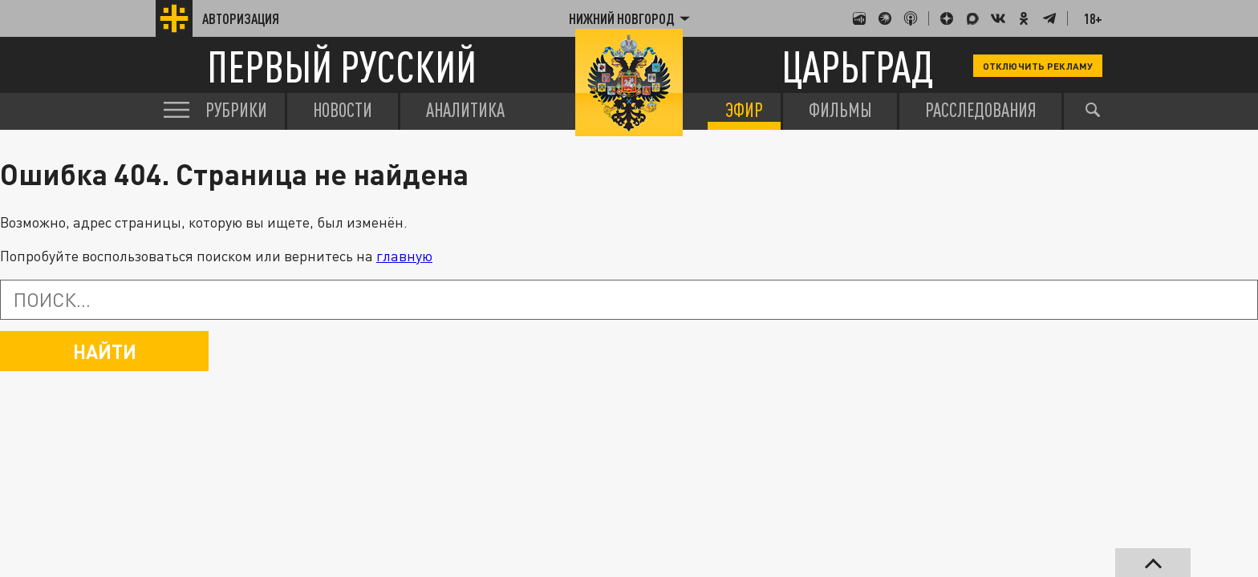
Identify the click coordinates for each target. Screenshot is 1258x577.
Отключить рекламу (1038, 65)
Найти (104, 351)
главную (404, 255)
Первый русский (342, 66)
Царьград (857, 66)
